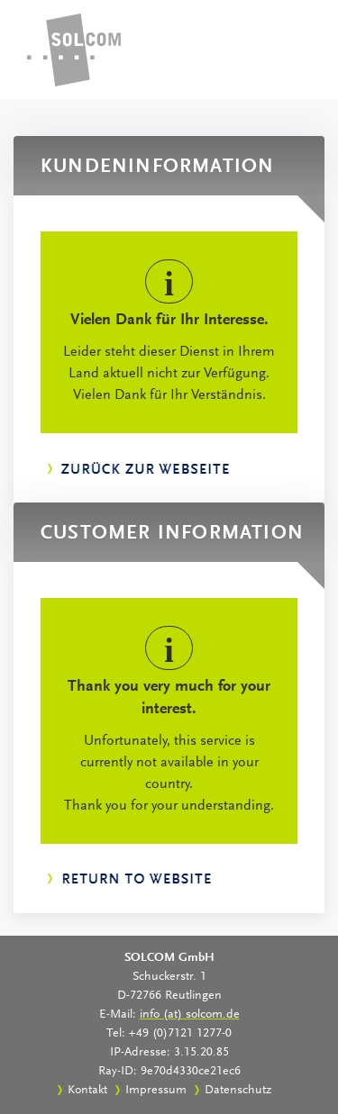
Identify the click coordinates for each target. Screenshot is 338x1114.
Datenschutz (238, 1090)
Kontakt (87, 1090)
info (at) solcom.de (190, 1015)
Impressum (156, 1090)
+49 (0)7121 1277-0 (180, 1034)
